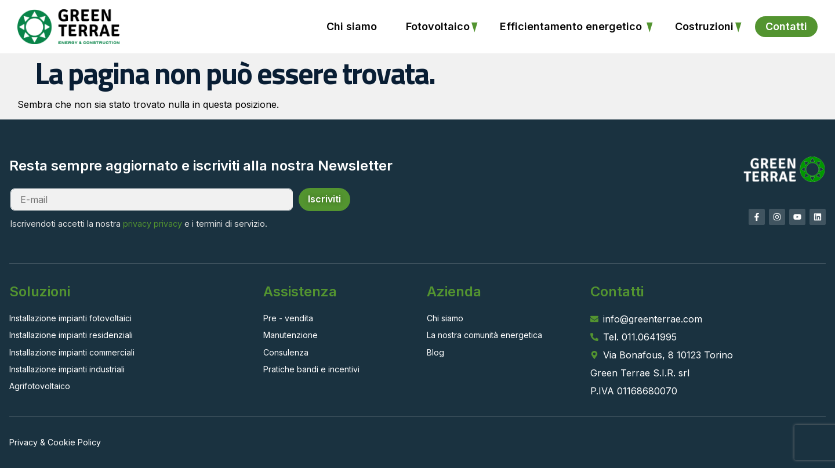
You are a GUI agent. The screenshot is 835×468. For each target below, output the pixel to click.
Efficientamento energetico (572, 26)
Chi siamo (351, 26)
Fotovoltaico (438, 26)
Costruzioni (704, 26)
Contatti (786, 26)
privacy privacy (152, 223)
